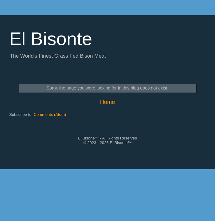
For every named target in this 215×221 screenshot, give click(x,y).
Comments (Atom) (50, 114)
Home (107, 102)
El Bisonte (50, 39)
